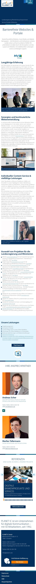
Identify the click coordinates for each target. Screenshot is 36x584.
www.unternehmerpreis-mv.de (10, 283)
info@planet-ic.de (7, 553)
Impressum (5, 573)
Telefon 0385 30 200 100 (12, 405)
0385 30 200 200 (21, 544)
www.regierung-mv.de (17, 262)
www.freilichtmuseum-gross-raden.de (16, 307)
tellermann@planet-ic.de (11, 448)
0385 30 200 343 (10, 447)
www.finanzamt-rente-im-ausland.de (11, 290)
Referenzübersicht (18, 507)
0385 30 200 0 (11, 542)
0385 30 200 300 (25, 546)
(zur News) (28, 307)
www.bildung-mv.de (18, 268)
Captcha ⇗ (15, 564)
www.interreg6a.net (12, 257)
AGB (3, 579)
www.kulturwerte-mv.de (8, 303)
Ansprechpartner (7, 582)
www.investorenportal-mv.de (18, 265)
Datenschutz (5, 576)
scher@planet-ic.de (10, 406)
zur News (14, 260)
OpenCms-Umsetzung (8, 334)
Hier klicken (19, 562)
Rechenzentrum (19, 135)
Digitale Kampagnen (7, 308)
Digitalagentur (18, 345)
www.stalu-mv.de (9, 300)
